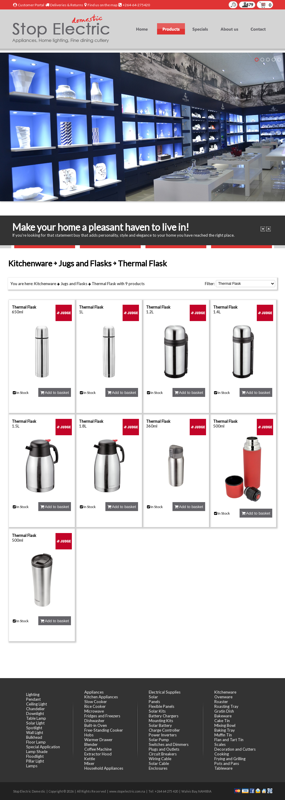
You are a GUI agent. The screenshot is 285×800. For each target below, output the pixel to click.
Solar (153, 696)
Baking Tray (224, 730)
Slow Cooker (95, 701)
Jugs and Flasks (74, 283)
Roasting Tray (226, 706)
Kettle (89, 758)
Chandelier (35, 708)
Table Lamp (36, 718)
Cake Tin (222, 720)
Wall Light (34, 732)
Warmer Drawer (98, 739)
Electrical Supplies (164, 692)
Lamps (31, 765)
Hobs (89, 735)
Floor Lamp (36, 742)
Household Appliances (103, 768)
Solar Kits (157, 711)
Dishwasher (94, 720)
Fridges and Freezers (102, 715)
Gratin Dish (224, 711)
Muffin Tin (223, 735)
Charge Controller (164, 730)
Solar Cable (159, 763)
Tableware (223, 768)
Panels (154, 701)
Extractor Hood (98, 754)
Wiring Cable (160, 758)
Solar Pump (159, 739)
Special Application (43, 746)
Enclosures (158, 768)
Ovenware (223, 696)
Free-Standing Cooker (103, 730)
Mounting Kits (161, 720)
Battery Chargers (163, 715)
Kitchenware (45, 283)
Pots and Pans (226, 763)
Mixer (89, 763)
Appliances (94, 692)
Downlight (35, 713)
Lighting (32, 694)
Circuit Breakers (163, 754)
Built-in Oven (95, 725)
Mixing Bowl (224, 725)
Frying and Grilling (230, 758)
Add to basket (54, 392)
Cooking (221, 754)
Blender (91, 744)
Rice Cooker (95, 706)
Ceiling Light (36, 704)
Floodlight (35, 756)
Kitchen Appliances (101, 696)
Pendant (33, 699)
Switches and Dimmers (169, 744)
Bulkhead (34, 737)
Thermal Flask (104, 283)
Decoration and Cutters (235, 749)
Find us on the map (102, 5)
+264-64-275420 (136, 5)
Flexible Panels (161, 706)
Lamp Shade (37, 751)
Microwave (94, 711)
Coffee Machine (98, 749)
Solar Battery (160, 725)
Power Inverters (163, 735)
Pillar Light (35, 761)
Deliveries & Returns (66, 5)
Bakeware (223, 715)
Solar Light (35, 723)
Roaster (221, 701)
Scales (220, 744)
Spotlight (34, 727)
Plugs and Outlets (164, 749)
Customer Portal (31, 5)
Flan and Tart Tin (228, 739)
